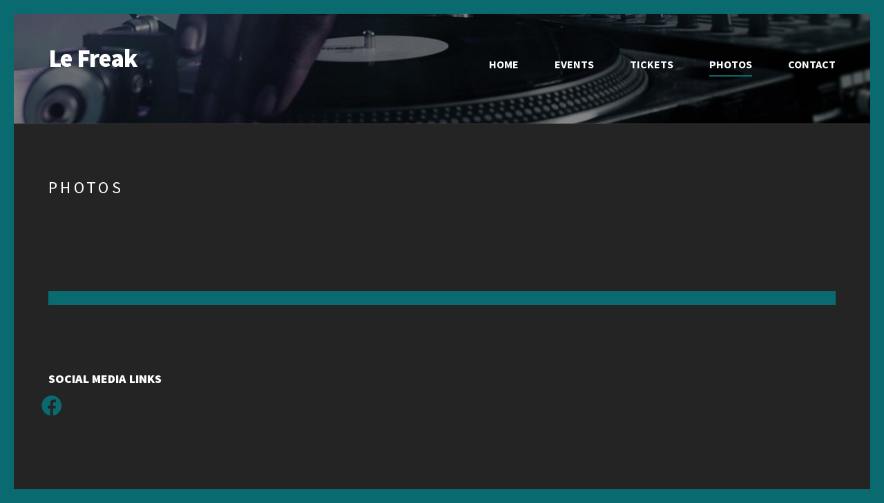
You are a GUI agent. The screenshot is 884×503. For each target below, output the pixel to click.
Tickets (651, 64)
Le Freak (92, 58)
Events (574, 64)
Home (504, 64)
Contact (812, 64)
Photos (730, 64)
